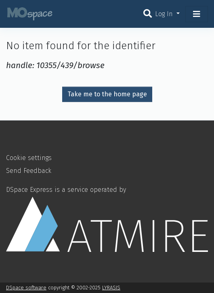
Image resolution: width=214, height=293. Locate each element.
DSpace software (26, 288)
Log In (165, 14)
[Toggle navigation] (196, 14)
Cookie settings (29, 158)
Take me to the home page (107, 94)
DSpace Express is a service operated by (107, 218)
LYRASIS (111, 288)
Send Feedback (28, 171)
